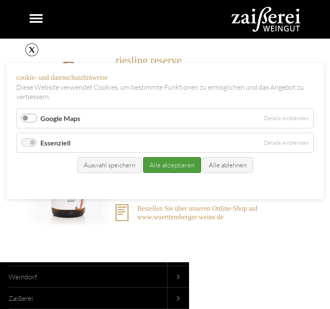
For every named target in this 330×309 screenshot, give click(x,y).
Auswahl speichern (109, 165)
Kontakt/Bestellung (147, 184)
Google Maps (60, 118)
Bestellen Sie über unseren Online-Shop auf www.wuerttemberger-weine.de (197, 213)
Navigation (36, 18)
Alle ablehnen (228, 165)
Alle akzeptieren (172, 165)
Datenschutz (191, 184)
